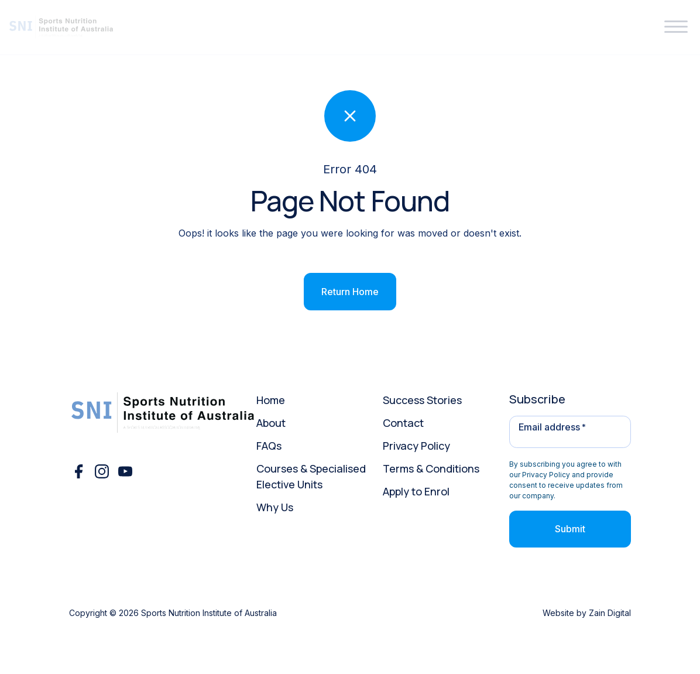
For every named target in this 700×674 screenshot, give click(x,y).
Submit (570, 529)
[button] (676, 27)
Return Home (350, 291)
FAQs (269, 446)
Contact (403, 423)
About (271, 423)
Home (270, 400)
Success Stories (422, 400)
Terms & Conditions (431, 468)
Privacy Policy (416, 446)
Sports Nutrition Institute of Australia (209, 613)
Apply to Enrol (416, 491)
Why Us (274, 507)
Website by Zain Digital (587, 613)
